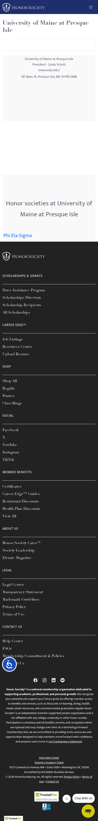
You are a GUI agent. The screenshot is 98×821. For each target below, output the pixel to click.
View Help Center (49, 757)
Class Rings (12, 403)
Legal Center (13, 584)
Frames (8, 395)
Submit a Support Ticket (49, 762)
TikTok (8, 459)
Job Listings (12, 339)
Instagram (10, 452)
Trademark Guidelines (20, 599)
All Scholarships (16, 312)
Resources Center (17, 346)
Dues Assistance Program (23, 290)
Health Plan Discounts (21, 508)
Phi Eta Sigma (17, 236)
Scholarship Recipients (21, 305)
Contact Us (52, 781)
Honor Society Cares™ (21, 543)
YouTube (9, 444)
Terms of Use (13, 614)
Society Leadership (18, 550)
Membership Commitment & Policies (33, 656)
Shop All (9, 381)
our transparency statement (65, 741)
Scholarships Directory (21, 297)
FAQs (7, 648)
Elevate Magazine (16, 557)
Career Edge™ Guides (21, 494)
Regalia (8, 388)
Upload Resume (15, 354)
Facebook (10, 430)
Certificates (11, 486)
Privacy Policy (14, 607)
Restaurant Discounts (20, 501)
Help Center (12, 641)
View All (9, 516)
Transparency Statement (22, 592)
